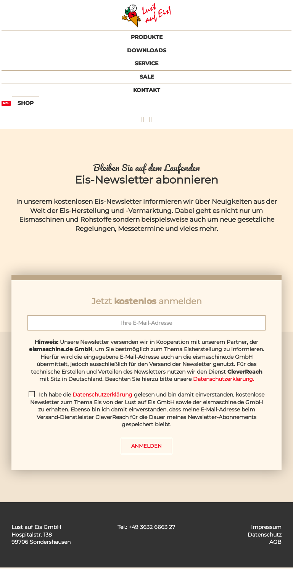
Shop (26, 103)
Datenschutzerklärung (102, 394)
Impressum (266, 528)
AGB (275, 543)
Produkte (147, 37)
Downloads (146, 50)
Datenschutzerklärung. (223, 379)
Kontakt (146, 90)
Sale (147, 76)
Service (146, 63)
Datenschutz (265, 535)
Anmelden (147, 446)
